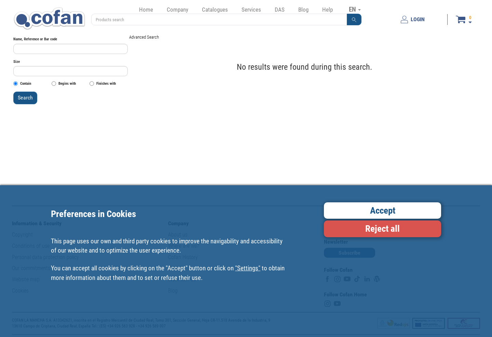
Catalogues (215, 9)
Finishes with (103, 83)
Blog (303, 9)
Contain (22, 83)
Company (177, 9)
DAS (280, 9)
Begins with (64, 83)
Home (146, 9)
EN (355, 9)
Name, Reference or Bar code (35, 39)
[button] (354, 19)
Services (251, 9)
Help (327, 9)
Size (16, 61)
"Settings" (247, 268)
